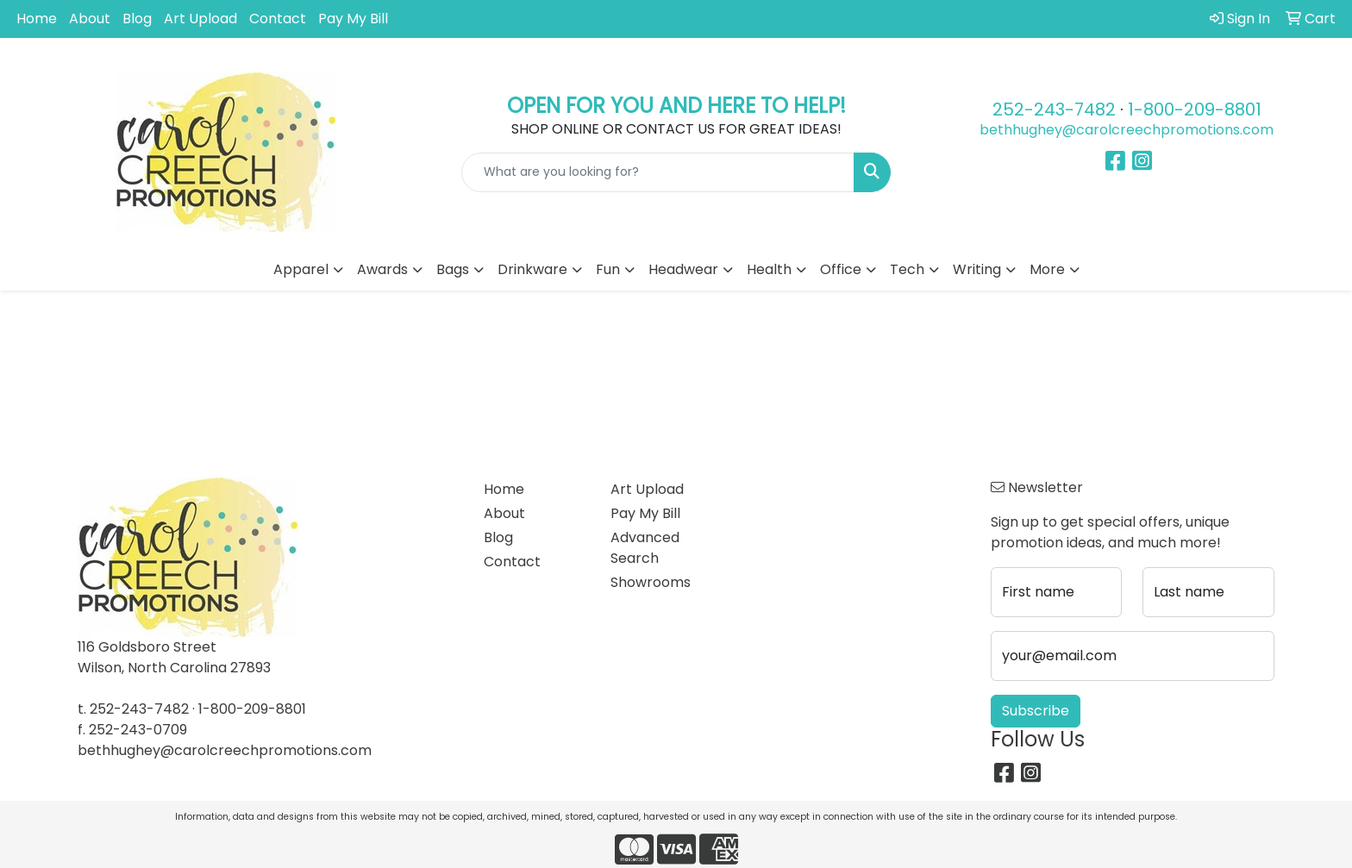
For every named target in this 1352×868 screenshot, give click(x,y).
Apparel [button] (301, 269)
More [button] (1047, 269)
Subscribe (1035, 711)
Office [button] (840, 269)
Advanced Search (644, 548)
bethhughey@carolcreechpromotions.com (1127, 130)
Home (36, 18)
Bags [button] (452, 269)
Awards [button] (382, 269)
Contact (277, 18)
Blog (137, 18)
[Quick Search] (658, 172)
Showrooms (650, 582)
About (89, 18)
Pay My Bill (353, 18)
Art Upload (200, 18)
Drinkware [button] (532, 269)
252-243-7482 (1054, 109)
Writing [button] (977, 269)
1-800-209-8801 (1194, 109)
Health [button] (769, 269)
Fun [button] (608, 269)
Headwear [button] (683, 269)
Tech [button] (907, 269)
